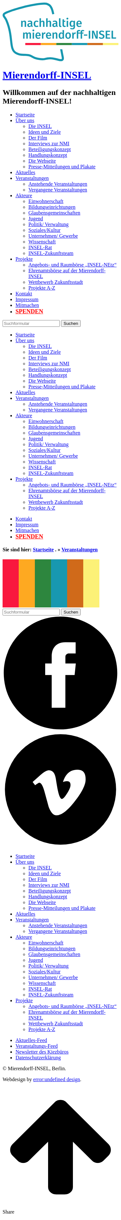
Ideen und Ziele (44, 132)
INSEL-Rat (40, 247)
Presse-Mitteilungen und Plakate (62, 166)
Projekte (24, 259)
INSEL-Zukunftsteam (51, 253)
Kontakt (23, 293)
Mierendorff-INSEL (47, 75)
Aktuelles (25, 172)
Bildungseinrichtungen (52, 207)
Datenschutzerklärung (38, 1057)
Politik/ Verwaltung (48, 224)
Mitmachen (27, 305)
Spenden (29, 311)
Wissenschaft (42, 241)
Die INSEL (40, 126)
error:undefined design (56, 1079)
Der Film (37, 137)
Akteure (23, 195)
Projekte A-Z (41, 288)
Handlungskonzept (47, 155)
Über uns (24, 120)
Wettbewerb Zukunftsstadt (55, 282)
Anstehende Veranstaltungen (57, 184)
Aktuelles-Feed (31, 1040)
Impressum (26, 299)
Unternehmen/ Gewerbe (53, 236)
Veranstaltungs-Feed (36, 1046)
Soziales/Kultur (44, 230)
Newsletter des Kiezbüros (41, 1052)
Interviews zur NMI (48, 143)
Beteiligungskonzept (49, 149)
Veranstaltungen (32, 178)
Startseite (25, 114)
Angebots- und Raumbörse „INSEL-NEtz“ (72, 264)
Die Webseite (42, 161)
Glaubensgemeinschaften (54, 213)
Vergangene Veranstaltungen (57, 189)
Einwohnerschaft (45, 201)
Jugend (35, 218)
